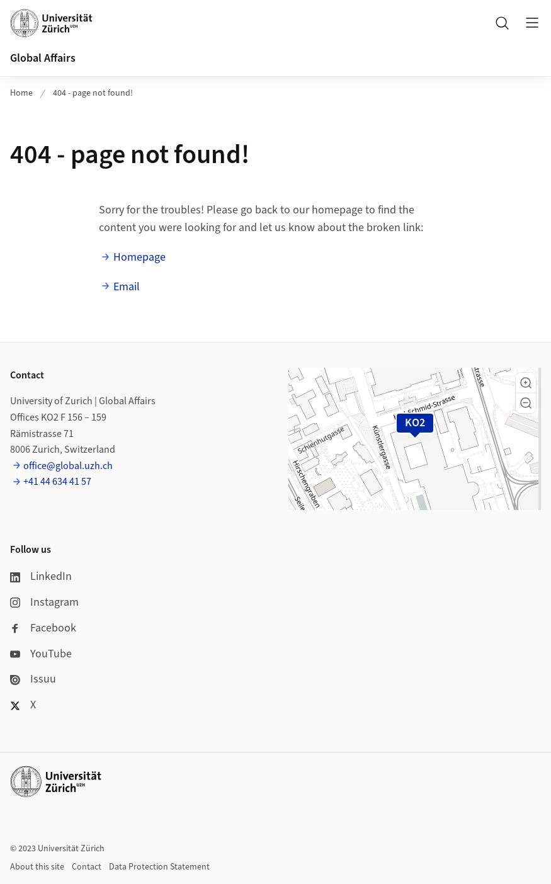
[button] (526, 383)
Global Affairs (43, 58)
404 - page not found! (93, 93)
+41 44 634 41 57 (57, 482)
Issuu (33, 679)
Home (21, 93)
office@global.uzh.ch (68, 466)
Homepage (139, 257)
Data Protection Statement (159, 867)
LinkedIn (41, 576)
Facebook (43, 628)
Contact (86, 867)
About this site (37, 867)
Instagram (44, 602)
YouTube (41, 654)
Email (126, 287)
